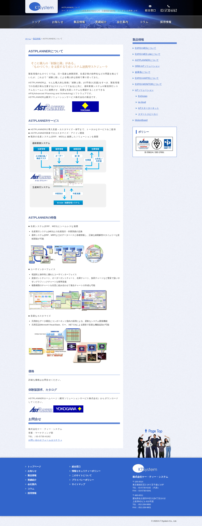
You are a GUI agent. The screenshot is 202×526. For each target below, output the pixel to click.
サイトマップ (78, 484)
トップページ (34, 466)
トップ (36, 22)
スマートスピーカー (148, 114)
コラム (144, 22)
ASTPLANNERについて (147, 60)
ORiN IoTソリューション (147, 66)
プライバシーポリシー (83, 480)
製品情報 (79, 22)
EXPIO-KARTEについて (147, 78)
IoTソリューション (144, 90)
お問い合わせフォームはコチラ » (45, 440)
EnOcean (142, 96)
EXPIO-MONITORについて (148, 84)
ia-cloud (142, 102)
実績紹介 (101, 22)
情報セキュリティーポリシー (86, 471)
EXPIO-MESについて (145, 48)
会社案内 (122, 22)
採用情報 (166, 22)
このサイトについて (82, 475)
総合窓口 (76, 466)
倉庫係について (142, 72)
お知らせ (57, 22)
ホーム (28, 39)
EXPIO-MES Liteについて (147, 54)
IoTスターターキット (148, 108)
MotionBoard (141, 120)
